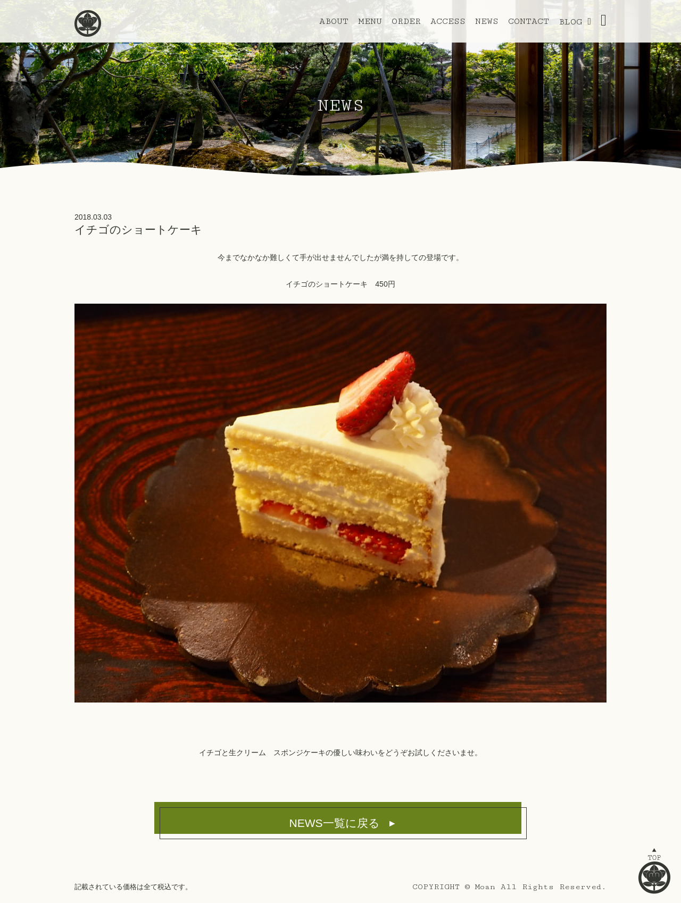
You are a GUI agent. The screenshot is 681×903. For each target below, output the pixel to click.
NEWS (487, 21)
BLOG (570, 21)
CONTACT (528, 21)
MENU (370, 21)
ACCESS (448, 21)
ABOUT (333, 21)
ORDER (406, 21)
